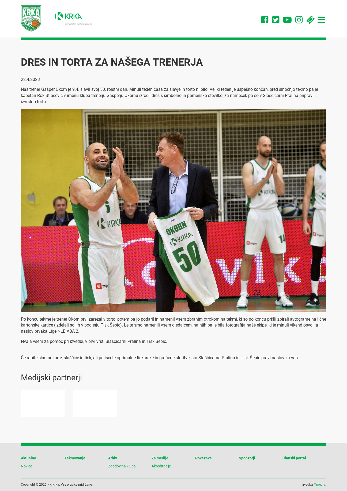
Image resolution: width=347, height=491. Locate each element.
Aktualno (28, 458)
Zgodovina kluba (122, 466)
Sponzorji (247, 458)
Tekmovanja (75, 458)
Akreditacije (161, 466)
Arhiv (112, 458)
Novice (26, 466)
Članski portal (294, 458)
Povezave (203, 458)
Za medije (160, 458)
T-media (319, 484)
